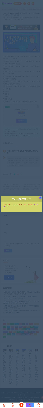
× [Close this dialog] (40, 198)
